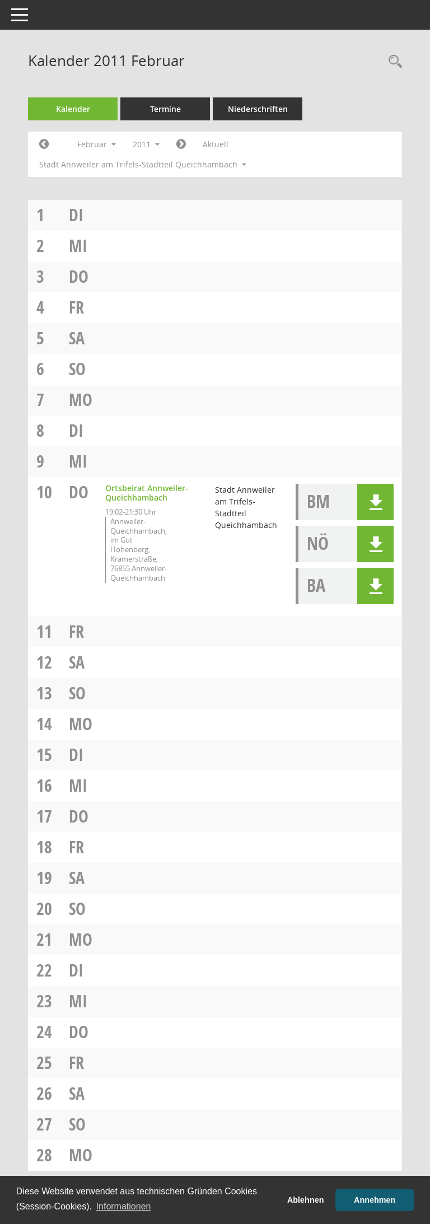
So (77, 368)
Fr (76, 307)
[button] (375, 502)
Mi (78, 245)
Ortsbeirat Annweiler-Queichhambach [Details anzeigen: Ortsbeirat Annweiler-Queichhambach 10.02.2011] (146, 493)
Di (76, 214)
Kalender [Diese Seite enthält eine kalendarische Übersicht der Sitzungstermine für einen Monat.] (73, 109)
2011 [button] (146, 144)
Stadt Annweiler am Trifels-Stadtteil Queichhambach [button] (142, 164)
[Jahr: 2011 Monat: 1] (44, 144)
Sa (77, 337)
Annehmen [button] (374, 1199)
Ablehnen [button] (305, 1199)
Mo (80, 399)
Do (78, 276)
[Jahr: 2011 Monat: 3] (181, 144)
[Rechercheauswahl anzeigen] (392, 62)
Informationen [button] (123, 1206)
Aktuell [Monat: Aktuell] (215, 144)
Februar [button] (96, 144)
